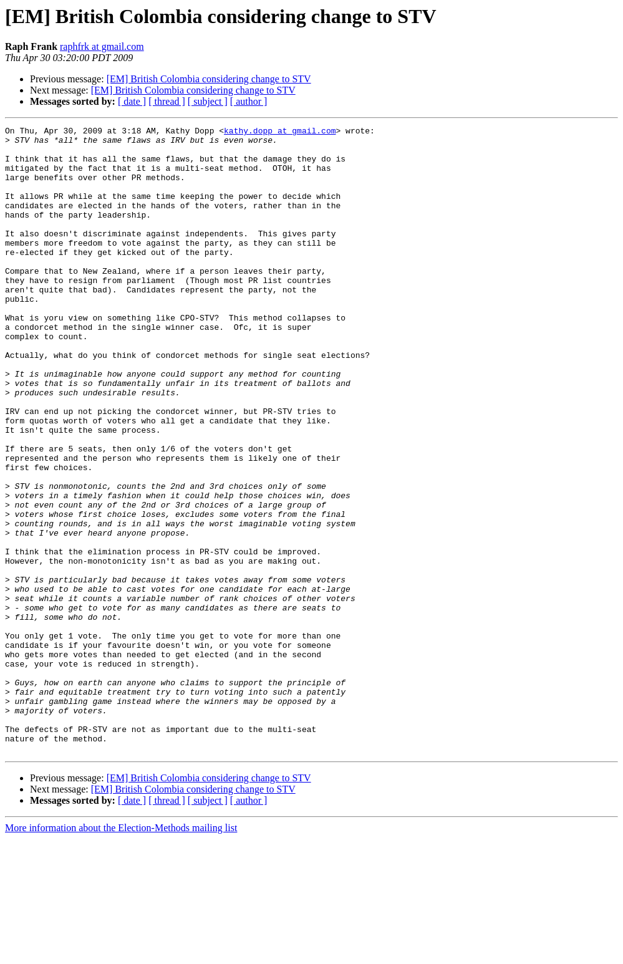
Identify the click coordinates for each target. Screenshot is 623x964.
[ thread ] (166, 101)
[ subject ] (208, 101)
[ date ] (132, 101)
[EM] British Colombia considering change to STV (209, 79)
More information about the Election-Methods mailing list (121, 953)
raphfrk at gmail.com (102, 46)
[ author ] (249, 101)
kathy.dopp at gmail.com (280, 132)
